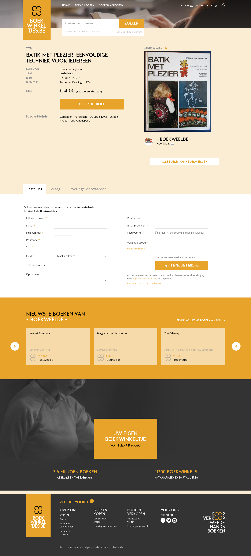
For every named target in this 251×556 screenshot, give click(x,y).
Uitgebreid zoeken (129, 31)
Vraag (55, 189)
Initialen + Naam (35, 218)
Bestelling (34, 189)
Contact (185, 5)
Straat (29, 225)
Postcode (32, 240)
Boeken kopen (84, 5)
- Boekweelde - (174, 139)
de (207, 5)
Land (29, 256)
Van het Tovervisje (40, 333)
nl (191, 5)
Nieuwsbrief (134, 232)
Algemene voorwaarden (145, 278)
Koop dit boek (91, 104)
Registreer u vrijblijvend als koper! (144, 283)
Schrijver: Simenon (107, 349)
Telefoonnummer (36, 265)
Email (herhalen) (136, 225)
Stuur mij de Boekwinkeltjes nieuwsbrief (179, 232)
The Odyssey (171, 333)
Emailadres (133, 218)
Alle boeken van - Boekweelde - (184, 161)
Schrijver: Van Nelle (40, 349)
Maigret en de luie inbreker (112, 333)
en (197, 5)
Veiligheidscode (136, 242)
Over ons (64, 514)
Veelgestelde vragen (100, 520)
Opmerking (32, 274)
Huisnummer (33, 232)
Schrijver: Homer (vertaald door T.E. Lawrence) (188, 349)
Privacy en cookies (65, 533)
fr (202, 5)
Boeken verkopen (111, 5)
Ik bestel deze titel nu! (181, 265)
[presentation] (181, 246)
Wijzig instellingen (136, 248)
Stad (29, 247)
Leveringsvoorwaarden (103, 526)
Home (66, 5)
